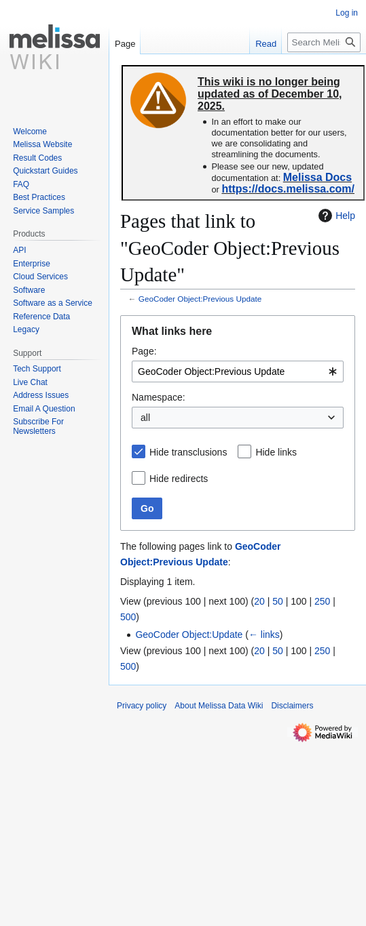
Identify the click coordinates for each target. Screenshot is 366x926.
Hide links (276, 452)
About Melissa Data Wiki (219, 705)
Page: (144, 351)
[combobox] (238, 371)
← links (264, 634)
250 (322, 601)
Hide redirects (178, 478)
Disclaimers (292, 705)
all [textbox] (145, 417)
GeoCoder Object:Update (188, 634)
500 (128, 616)
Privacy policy (141, 705)
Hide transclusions (188, 452)
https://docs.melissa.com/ (287, 189)
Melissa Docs (317, 177)
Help (335, 215)
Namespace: (158, 397)
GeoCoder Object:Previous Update (200, 298)
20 (259, 601)
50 (277, 601)
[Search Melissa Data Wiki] (324, 42)
